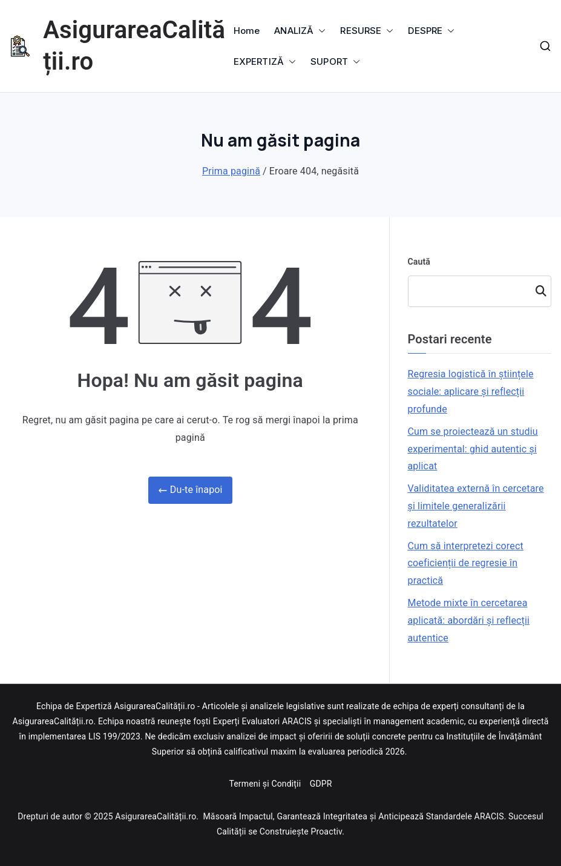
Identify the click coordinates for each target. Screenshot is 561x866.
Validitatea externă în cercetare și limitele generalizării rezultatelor (476, 506)
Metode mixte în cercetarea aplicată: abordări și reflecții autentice (469, 620)
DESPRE (431, 30)
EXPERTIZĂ (265, 61)
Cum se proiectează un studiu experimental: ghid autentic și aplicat (473, 449)
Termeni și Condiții (266, 783)
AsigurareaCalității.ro (155, 816)
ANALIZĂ (300, 30)
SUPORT (335, 61)
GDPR (321, 783)
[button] (319, 30)
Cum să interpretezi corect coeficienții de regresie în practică (465, 563)
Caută (419, 261)
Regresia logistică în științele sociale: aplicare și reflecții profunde (471, 391)
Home (247, 30)
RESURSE (366, 30)
